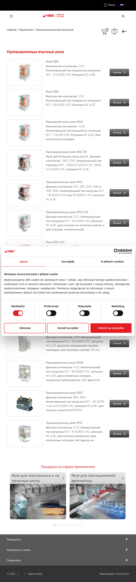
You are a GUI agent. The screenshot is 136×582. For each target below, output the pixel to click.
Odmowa (24, 327)
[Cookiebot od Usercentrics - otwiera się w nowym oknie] (116, 251)
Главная (11, 29)
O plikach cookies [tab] (112, 261)
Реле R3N (52, 91)
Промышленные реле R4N (64, 121)
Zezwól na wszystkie (111, 327)
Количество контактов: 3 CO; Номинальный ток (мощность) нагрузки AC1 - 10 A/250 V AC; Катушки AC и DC (73, 100)
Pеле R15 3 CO (55, 242)
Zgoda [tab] (24, 261)
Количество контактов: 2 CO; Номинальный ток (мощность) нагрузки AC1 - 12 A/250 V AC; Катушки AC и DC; (73, 70)
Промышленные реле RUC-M (66, 152)
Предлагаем (26, 29)
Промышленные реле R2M (64, 362)
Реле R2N (52, 61)
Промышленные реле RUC (64, 182)
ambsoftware (122, 573)
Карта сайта (35, 573)
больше (117, 72)
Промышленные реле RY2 (64, 423)
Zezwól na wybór (68, 327)
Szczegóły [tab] (67, 261)
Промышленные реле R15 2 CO (67, 212)
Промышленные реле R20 (64, 392)
